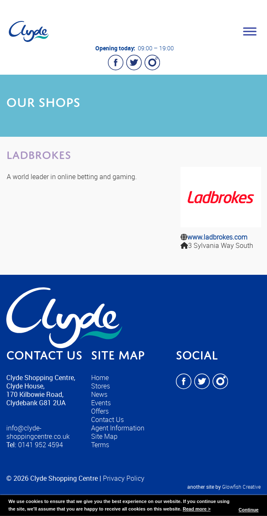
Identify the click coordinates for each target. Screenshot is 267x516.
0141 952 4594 (40, 444)
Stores (100, 386)
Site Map (104, 436)
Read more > (196, 508)
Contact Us (107, 419)
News (99, 394)
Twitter (134, 62)
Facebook (116, 62)
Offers (100, 411)
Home (100, 377)
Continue (248, 509)
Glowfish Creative (241, 486)
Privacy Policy (123, 478)
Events (101, 402)
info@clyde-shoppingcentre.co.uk (38, 432)
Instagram (152, 62)
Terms (100, 444)
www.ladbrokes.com (217, 237)
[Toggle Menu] (250, 31)
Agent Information (117, 428)
